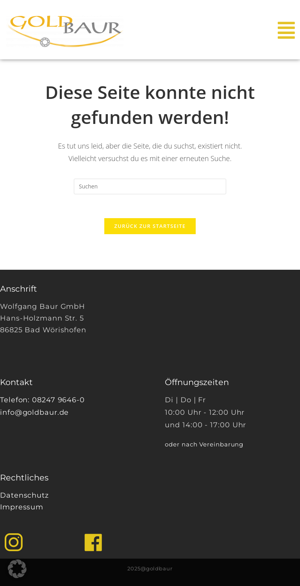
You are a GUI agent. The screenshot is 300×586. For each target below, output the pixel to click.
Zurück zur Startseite (150, 225)
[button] (17, 569)
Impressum (21, 507)
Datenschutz (24, 495)
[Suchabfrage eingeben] (150, 186)
